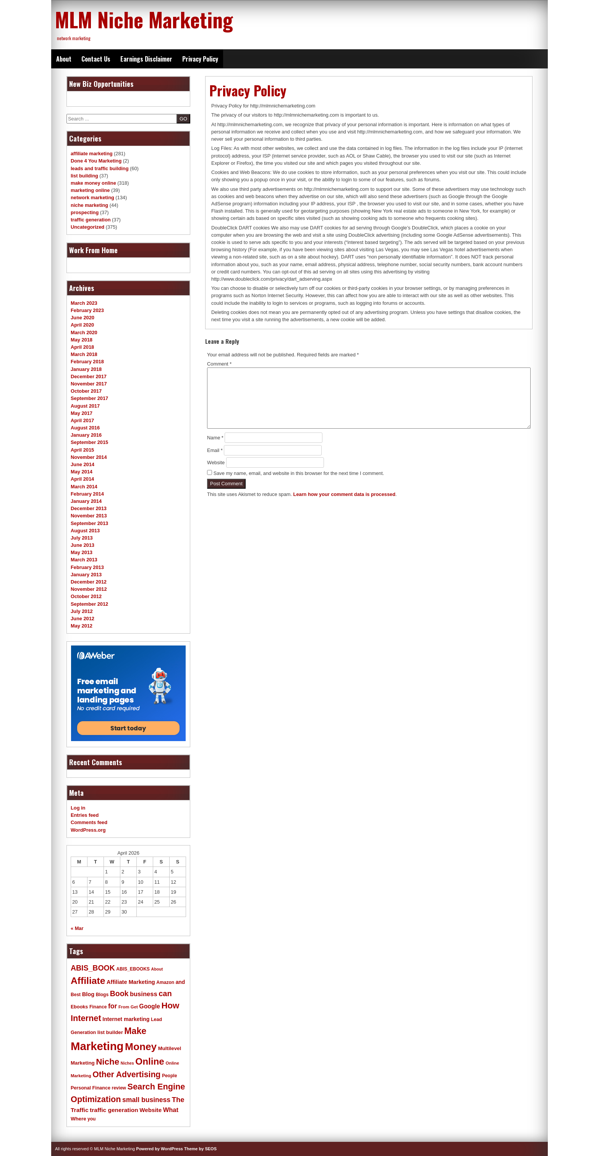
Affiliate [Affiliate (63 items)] (88, 981)
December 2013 (89, 508)
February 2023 (87, 310)
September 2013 (89, 523)
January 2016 (86, 435)
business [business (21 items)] (143, 994)
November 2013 (89, 516)
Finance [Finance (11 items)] (98, 1007)
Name (215, 438)
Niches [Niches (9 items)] (127, 1063)
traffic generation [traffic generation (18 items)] (114, 1110)
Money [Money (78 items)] (141, 1046)
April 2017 (82, 420)
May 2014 (81, 472)
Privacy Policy (200, 58)
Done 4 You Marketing (96, 161)
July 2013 (82, 538)
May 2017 (81, 413)
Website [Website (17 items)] (150, 1110)
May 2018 (81, 340)
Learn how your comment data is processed (344, 494)
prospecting (85, 212)
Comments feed (89, 822)
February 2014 (87, 494)
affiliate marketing (92, 153)
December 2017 (89, 376)
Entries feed (85, 815)
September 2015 (89, 442)
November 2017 (89, 384)
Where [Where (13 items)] (78, 1119)
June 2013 (82, 545)
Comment (219, 364)
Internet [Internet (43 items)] (86, 1018)
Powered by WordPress (159, 1148)
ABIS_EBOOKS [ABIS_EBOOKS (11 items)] (133, 969)
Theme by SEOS (200, 1148)
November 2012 (89, 589)
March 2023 (84, 303)
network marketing (92, 197)
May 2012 (81, 626)
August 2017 (85, 406)
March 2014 (84, 486)
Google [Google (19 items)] (149, 1006)
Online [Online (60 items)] (149, 1061)
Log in (78, 808)
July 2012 (82, 611)
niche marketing (89, 205)
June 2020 (82, 317)
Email (215, 450)
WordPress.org (88, 830)
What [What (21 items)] (170, 1110)
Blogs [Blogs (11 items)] (102, 994)
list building (84, 176)
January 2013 (86, 574)
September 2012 (89, 604)
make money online (93, 183)
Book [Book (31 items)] (119, 993)
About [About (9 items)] (157, 969)
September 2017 (89, 398)
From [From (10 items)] (123, 1007)
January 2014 (86, 501)
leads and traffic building (99, 168)
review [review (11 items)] (119, 1088)
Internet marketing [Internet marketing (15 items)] (125, 1019)
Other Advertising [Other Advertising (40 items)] (126, 1074)
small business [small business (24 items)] (146, 1100)
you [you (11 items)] (91, 1119)
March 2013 (84, 560)
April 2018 (82, 347)
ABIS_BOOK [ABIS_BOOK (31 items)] (93, 968)
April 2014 (82, 479)
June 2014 (82, 464)
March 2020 (84, 332)
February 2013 (87, 567)
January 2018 (86, 369)
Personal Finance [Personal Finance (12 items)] (90, 1088)
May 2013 (81, 552)
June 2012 (82, 618)
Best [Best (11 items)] (76, 994)
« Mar (77, 928)
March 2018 (84, 354)
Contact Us (95, 58)
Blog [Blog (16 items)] (88, 994)
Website (216, 462)
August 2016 (85, 428)
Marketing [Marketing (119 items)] (97, 1046)
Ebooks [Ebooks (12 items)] (79, 1007)
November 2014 (89, 457)
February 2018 (87, 361)
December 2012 (89, 582)
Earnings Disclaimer (146, 58)
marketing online (90, 190)
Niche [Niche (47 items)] (107, 1062)
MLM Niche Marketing (144, 19)
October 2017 (86, 391)
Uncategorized (87, 227)
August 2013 (85, 530)
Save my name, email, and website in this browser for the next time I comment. (299, 473)
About (63, 58)
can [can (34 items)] (165, 993)
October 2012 (86, 596)
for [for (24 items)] (112, 1006)
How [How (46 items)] (170, 1005)
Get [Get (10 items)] (134, 1007)
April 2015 (82, 450)
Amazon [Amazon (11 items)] (165, 982)
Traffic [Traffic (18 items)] (80, 1110)
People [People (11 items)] (169, 1075)
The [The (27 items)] (178, 1100)
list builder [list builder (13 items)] (110, 1032)
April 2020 (82, 325)
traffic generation (91, 220)
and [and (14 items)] (180, 982)
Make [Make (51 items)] (135, 1031)
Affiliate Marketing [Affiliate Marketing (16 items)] (131, 982)
